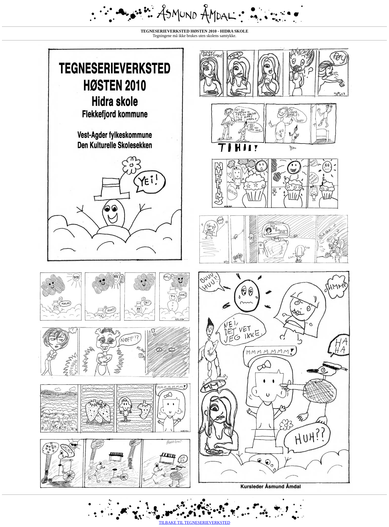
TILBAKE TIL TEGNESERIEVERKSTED (194, 522)
